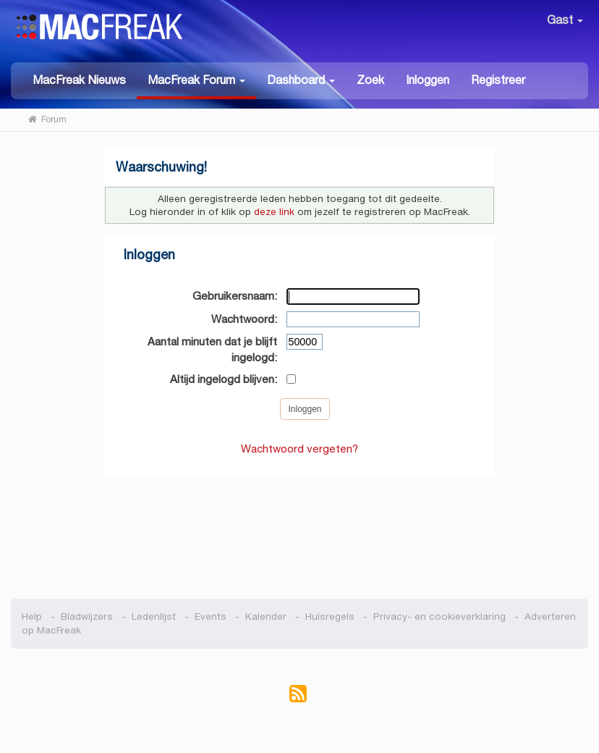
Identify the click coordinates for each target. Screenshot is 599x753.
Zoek (370, 80)
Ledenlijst (154, 616)
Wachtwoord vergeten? (299, 448)
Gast (565, 20)
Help (32, 616)
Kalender (265, 616)
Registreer (498, 80)
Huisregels (329, 616)
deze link (274, 212)
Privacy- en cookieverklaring (439, 616)
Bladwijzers (87, 616)
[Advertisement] (299, 530)
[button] (196, 80)
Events (210, 616)
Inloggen (427, 80)
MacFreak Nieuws (79, 80)
